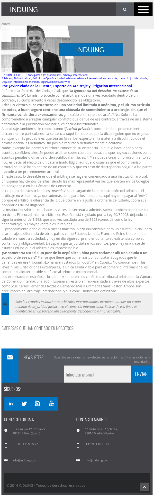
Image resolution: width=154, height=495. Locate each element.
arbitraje (71, 78)
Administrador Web (59, 81)
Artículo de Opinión (43, 78)
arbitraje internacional (89, 78)
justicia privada (138, 78)
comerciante (110, 78)
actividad (59, 78)
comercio (123, 78)
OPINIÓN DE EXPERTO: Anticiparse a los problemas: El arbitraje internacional (44, 75)
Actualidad (25, 78)
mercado (34, 81)
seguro (44, 81)
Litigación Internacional (14, 81)
